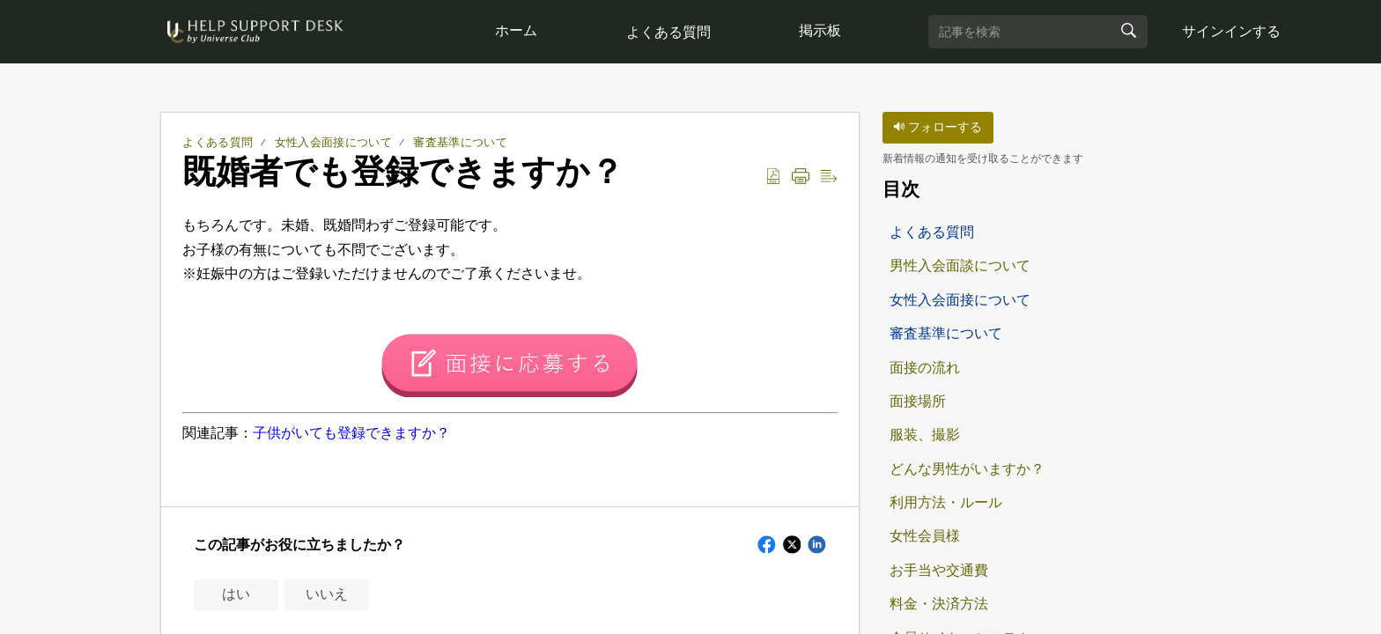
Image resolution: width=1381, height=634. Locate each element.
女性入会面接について (333, 142)
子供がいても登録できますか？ (351, 432)
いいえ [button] (327, 594)
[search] (1042, 31)
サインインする (1235, 31)
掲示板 (823, 30)
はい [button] (236, 594)
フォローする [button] (937, 127)
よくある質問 (670, 32)
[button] (773, 177)
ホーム (517, 30)
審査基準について (460, 142)
